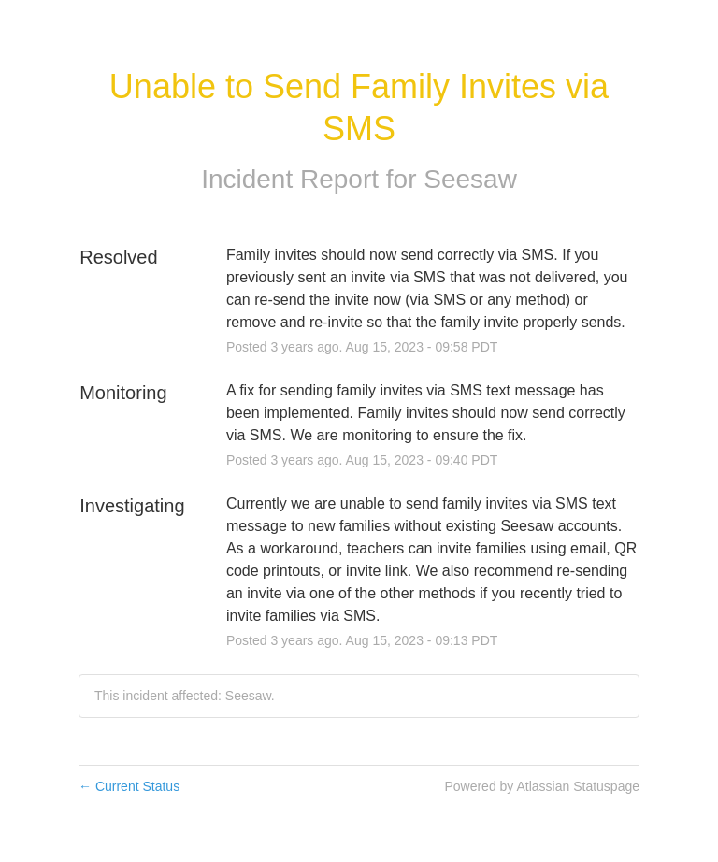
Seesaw (470, 179)
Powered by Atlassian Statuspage (541, 786)
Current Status (129, 786)
